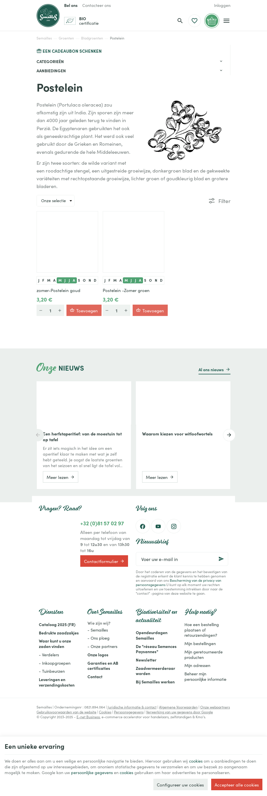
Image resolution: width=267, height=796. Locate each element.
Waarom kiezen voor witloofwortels (177, 434)
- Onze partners (102, 646)
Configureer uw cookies (180, 784)
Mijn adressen (197, 665)
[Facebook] (143, 526)
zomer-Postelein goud (58, 290)
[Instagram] (174, 526)
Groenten (66, 38)
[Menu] (226, 20)
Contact (94, 676)
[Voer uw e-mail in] (182, 559)
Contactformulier (104, 561)
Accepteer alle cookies (237, 784)
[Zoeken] (180, 20)
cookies (207, 753)
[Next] (230, 435)
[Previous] (36, 435)
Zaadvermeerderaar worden (155, 670)
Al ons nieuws (211, 369)
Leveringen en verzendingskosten (57, 682)
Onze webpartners (215, 706)
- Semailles (97, 630)
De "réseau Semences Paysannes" (156, 649)
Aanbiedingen (51, 70)
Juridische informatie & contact (132, 706)
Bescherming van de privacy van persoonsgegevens (178, 582)
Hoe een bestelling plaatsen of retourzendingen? (201, 629)
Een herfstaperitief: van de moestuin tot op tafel (82, 436)
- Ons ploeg (98, 638)
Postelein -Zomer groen (126, 290)
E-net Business (88, 716)
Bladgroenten (92, 38)
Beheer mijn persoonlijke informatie (205, 676)
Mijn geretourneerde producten (203, 654)
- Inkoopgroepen (54, 663)
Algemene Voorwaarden (178, 706)
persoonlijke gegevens (121, 766)
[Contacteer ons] (96, 5)
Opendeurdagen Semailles (151, 635)
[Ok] (221, 559)
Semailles (44, 38)
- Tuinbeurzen (52, 671)
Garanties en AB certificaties (102, 665)
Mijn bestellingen (200, 643)
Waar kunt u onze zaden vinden (55, 643)
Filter (224, 200)
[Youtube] (158, 526)
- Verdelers (49, 654)
